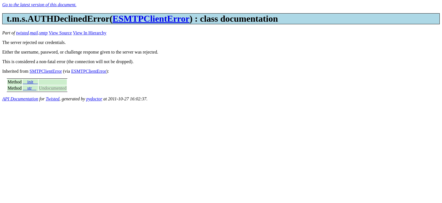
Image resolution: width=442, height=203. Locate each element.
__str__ (29, 88)
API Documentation (20, 98)
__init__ (30, 82)
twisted (22, 32)
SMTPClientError (46, 71)
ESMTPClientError (150, 19)
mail (34, 32)
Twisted (52, 98)
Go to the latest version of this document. (39, 4)
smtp (43, 32)
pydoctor (94, 98)
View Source (60, 32)
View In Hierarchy (89, 32)
